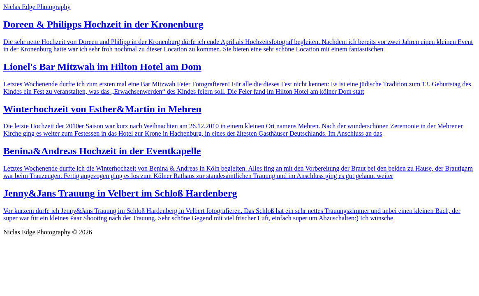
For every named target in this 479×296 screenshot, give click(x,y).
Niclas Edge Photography (37, 6)
